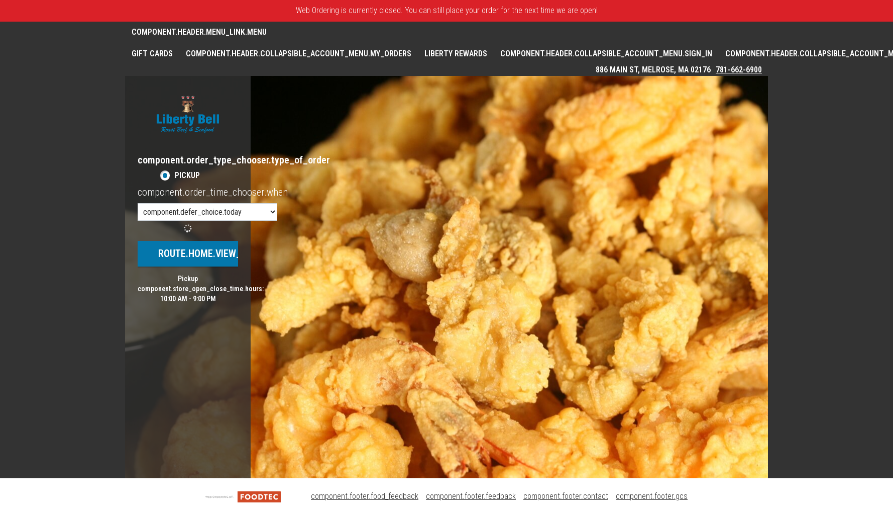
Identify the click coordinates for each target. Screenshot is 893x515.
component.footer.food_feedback (364, 496)
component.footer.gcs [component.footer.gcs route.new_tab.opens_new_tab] (652, 496)
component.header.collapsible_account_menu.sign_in (606, 53)
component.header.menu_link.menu (199, 32)
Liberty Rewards (455, 53)
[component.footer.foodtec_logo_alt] (243, 496)
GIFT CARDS (152, 53)
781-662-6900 (739, 69)
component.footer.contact (565, 496)
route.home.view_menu (211, 253)
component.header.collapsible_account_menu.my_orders (298, 53)
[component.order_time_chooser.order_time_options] (207, 212)
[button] (188, 114)
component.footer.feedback (471, 496)
